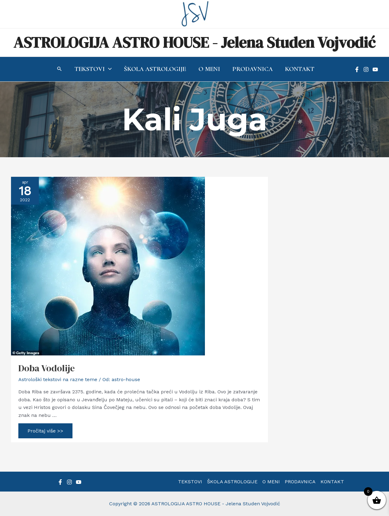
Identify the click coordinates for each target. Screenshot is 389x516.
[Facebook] (357, 69)
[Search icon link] (58, 69)
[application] (107, 69)
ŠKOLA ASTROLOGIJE (232, 481)
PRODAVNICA (300, 481)
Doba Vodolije (46, 368)
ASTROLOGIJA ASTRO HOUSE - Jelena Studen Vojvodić (194, 42)
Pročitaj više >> (45, 431)
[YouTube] (375, 69)
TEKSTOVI (190, 481)
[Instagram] (366, 69)
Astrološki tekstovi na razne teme (57, 379)
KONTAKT (332, 481)
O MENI (271, 481)
